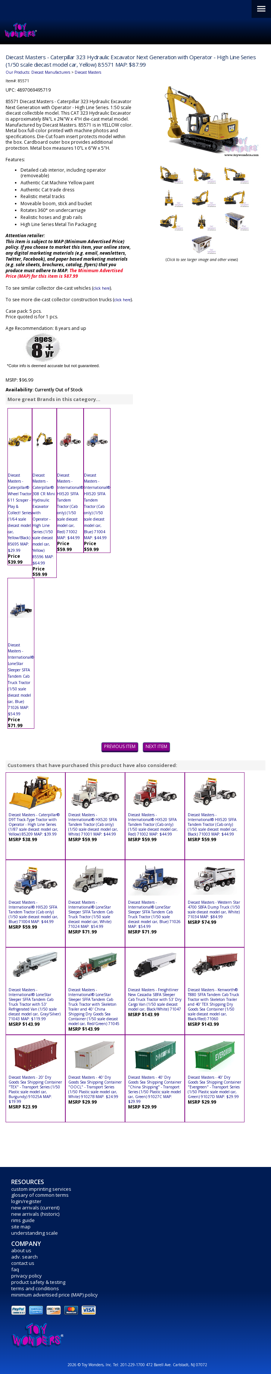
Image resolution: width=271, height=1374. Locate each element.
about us (21, 1250)
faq (15, 1269)
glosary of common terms (40, 1195)
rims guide (23, 1220)
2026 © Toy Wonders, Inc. (90, 1364)
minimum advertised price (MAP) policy (54, 1294)
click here (101, 288)
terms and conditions (35, 1288)
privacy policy (26, 1275)
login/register (26, 1201)
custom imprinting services (41, 1189)
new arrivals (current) (35, 1207)
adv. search (24, 1256)
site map (21, 1226)
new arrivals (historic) (35, 1214)
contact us (22, 1263)
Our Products (17, 72)
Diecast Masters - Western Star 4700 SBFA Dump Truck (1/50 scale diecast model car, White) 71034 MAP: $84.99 (214, 909)
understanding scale (34, 1233)
